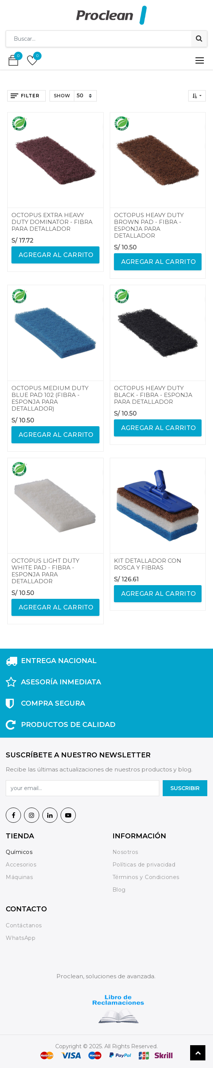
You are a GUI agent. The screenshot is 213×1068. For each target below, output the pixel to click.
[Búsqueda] (199, 39)
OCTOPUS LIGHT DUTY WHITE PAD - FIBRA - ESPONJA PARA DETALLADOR (45, 571)
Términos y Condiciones (145, 877)
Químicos (19, 852)
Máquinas (19, 877)
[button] (197, 96)
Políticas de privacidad (144, 864)
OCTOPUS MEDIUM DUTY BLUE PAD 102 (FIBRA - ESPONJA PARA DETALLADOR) (49, 398)
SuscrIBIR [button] (185, 788)
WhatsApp (20, 938)
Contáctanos (24, 925)
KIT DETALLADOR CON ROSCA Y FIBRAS (147, 564)
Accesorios (21, 864)
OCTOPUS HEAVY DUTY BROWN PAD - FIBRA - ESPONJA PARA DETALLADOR (149, 225)
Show (62, 95)
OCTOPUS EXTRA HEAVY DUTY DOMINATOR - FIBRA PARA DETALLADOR (52, 221)
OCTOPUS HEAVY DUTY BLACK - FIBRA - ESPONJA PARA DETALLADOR (153, 394)
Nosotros (126, 852)
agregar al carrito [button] (55, 255)
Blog (119, 889)
